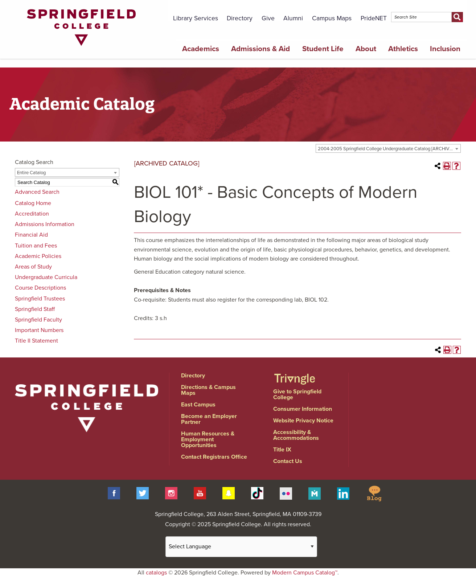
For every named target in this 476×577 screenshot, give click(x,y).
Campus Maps (332, 18)
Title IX (282, 449)
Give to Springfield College (297, 394)
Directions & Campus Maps (208, 390)
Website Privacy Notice (303, 420)
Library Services (195, 18)
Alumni (293, 18)
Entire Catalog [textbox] (31, 173)
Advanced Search (37, 192)
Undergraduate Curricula (46, 277)
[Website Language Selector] (241, 546)
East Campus (198, 404)
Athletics (403, 48)
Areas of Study (33, 266)
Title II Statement (36, 340)
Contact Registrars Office (214, 457)
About (366, 48)
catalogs (156, 572)
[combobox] (388, 148)
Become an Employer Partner (209, 419)
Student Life (323, 48)
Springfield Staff (35, 309)
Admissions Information (44, 224)
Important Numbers (39, 330)
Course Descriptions (40, 287)
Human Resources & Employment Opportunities (207, 439)
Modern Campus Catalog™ (304, 572)
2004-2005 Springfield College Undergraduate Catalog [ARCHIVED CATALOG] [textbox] (389, 149)
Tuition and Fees (36, 245)
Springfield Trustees (40, 298)
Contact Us (287, 461)
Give (268, 18)
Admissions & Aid (260, 48)
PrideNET (374, 18)
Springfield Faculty (38, 319)
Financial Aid (31, 234)
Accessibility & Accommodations (296, 435)
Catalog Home (33, 203)
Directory (240, 18)
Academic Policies (38, 256)
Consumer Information (302, 409)
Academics (200, 48)
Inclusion (445, 48)
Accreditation (32, 213)
